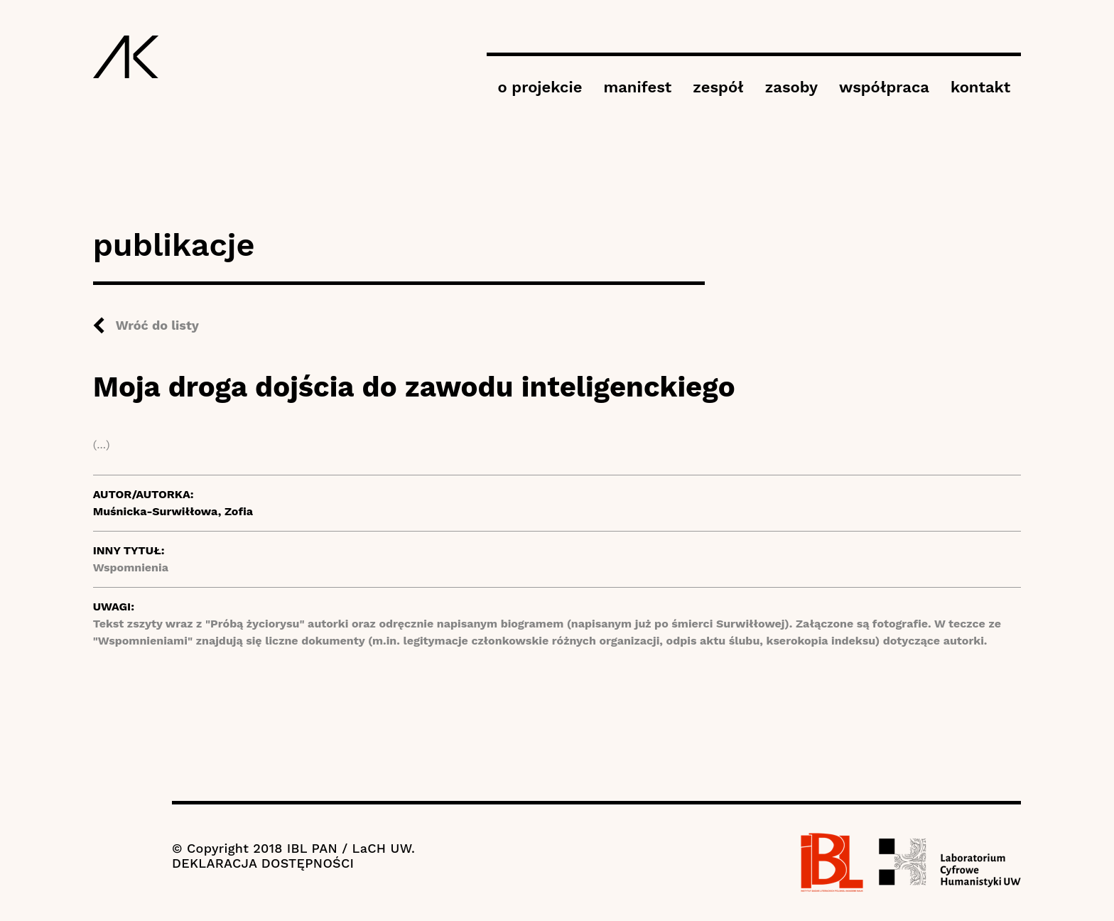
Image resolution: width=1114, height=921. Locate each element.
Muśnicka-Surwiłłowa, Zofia (173, 511)
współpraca (884, 87)
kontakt (980, 87)
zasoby (791, 87)
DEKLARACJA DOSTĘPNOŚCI (263, 863)
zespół (718, 87)
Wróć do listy (157, 325)
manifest (637, 87)
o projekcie (539, 87)
